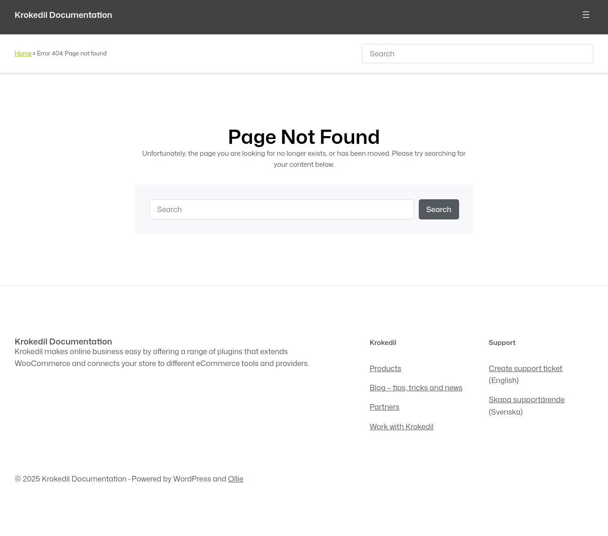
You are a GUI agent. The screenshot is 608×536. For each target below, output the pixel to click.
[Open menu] (586, 14)
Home (23, 53)
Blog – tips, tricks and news (416, 387)
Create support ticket (526, 368)
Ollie (235, 478)
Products (385, 368)
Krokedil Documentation (63, 15)
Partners (385, 406)
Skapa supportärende (527, 399)
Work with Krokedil (402, 426)
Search (438, 209)
